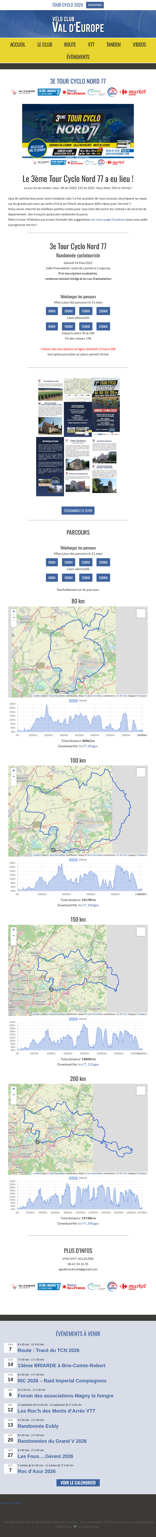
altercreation (90, 1526)
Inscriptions (95, 5)
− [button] (13, 618)
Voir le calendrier (78, 1482)
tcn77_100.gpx (88, 905)
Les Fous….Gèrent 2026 (45, 1456)
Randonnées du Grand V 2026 (52, 1441)
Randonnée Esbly (38, 1426)
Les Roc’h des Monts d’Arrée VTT (56, 1411)
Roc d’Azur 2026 (37, 1471)
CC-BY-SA (121, 696)
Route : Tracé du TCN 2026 (48, 1350)
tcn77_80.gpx (88, 746)
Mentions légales (11, 1503)
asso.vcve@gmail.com (140, 1522)
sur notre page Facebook (108, 219)
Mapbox (143, 696)
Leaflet (36, 696)
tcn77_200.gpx (88, 1223)
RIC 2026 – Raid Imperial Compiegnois (62, 1380)
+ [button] (13, 612)
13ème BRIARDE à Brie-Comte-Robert (61, 1365)
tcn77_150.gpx (88, 1064)
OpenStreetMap (57, 696)
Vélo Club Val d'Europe (78, 24)
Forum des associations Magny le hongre (66, 1395)
